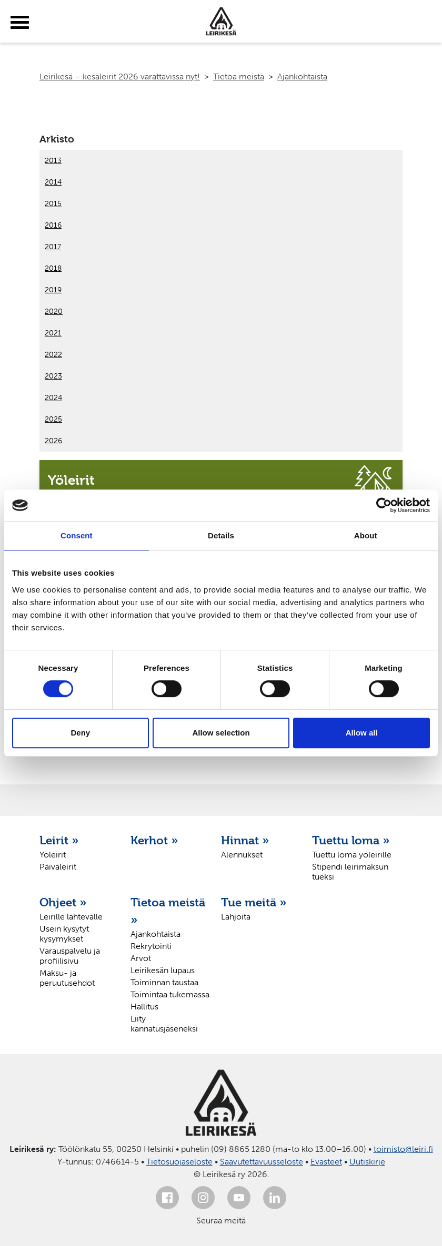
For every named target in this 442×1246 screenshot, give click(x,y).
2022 (53, 354)
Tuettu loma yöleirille (351, 855)
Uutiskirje (367, 1162)
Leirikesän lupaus (162, 970)
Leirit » (59, 840)
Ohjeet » (63, 902)
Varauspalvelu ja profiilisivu (69, 956)
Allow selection (220, 732)
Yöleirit (52, 855)
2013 (53, 160)
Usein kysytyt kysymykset (64, 934)
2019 (53, 289)
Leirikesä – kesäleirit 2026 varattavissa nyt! (119, 76)
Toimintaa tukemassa (169, 994)
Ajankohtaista (302, 76)
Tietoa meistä (238, 76)
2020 (54, 311)
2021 (53, 333)
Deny (80, 732)
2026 (53, 440)
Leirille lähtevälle (71, 917)
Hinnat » (245, 840)
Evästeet (326, 1162)
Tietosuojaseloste (179, 1162)
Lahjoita (235, 917)
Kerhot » (154, 840)
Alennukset (242, 855)
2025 (53, 419)
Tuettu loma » (351, 840)
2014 (53, 182)
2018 (53, 268)
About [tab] (365, 535)
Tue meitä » (254, 902)
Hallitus (144, 1007)
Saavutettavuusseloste (261, 1162)
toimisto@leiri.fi (403, 1149)
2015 (53, 203)
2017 (53, 246)
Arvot (140, 958)
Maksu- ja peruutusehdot (67, 978)
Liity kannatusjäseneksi (164, 1024)
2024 (53, 397)
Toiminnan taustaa (164, 982)
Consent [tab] (77, 535)
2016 (53, 225)
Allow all (362, 732)
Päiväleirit (57, 867)
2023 (53, 376)
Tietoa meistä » (167, 910)
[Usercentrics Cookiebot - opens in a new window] (384, 505)
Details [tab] (221, 535)
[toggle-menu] (20, 22)
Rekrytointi (151, 946)
